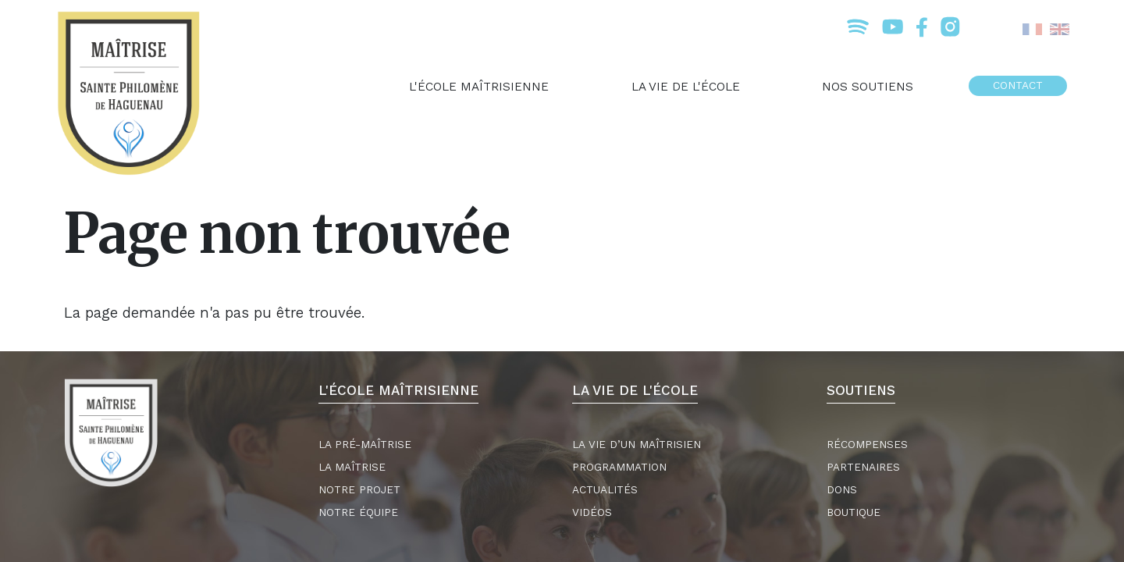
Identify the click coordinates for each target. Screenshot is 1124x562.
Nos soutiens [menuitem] (867, 86)
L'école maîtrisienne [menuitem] (479, 86)
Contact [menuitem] (1018, 85)
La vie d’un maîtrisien (636, 444)
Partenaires (863, 467)
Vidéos (592, 512)
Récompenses (867, 444)
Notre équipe (358, 512)
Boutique (853, 512)
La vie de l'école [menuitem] (685, 86)
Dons (842, 489)
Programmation (619, 467)
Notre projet (359, 489)
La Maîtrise (352, 467)
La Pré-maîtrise (364, 444)
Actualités (605, 489)
